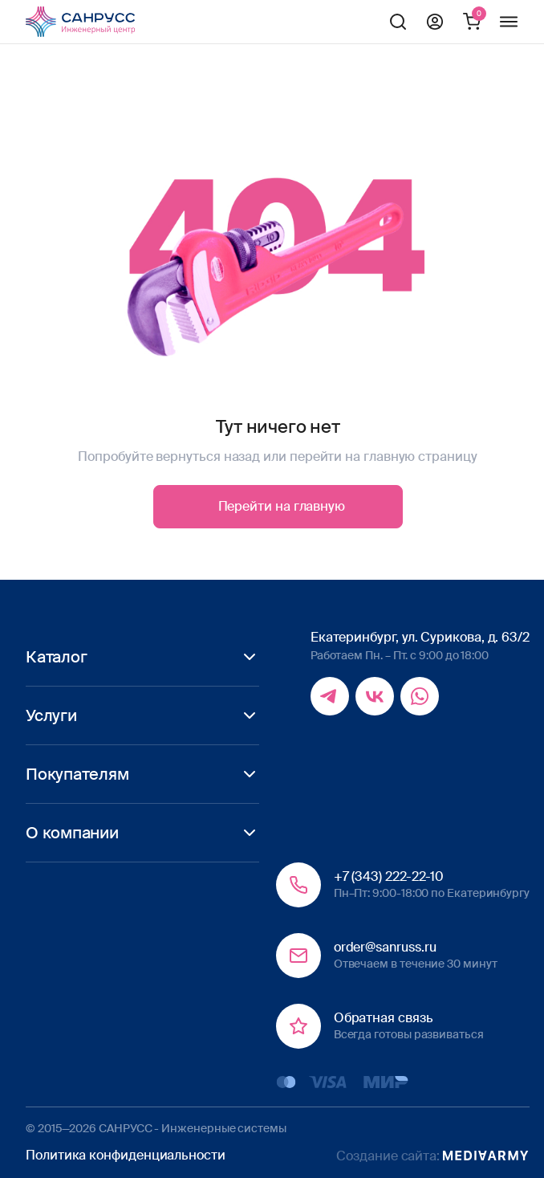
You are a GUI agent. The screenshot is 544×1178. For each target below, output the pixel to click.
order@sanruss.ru (385, 947)
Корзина (471, 21)
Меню (508, 22)
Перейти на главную (282, 506)
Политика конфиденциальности (125, 1155)
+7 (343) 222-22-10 (389, 876)
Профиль (434, 21)
